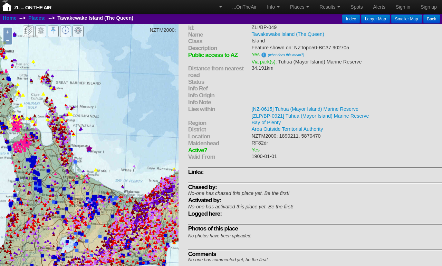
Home (10, 18)
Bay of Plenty (266, 122)
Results (329, 7)
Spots (356, 7)
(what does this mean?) (286, 55)
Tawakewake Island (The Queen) (288, 34)
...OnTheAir (244, 7)
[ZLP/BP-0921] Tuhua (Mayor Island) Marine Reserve (310, 116)
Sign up (429, 7)
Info (273, 7)
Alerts (379, 7)
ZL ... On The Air (32, 7)
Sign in (403, 7)
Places (299, 7)
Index (351, 19)
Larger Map (375, 19)
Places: (37, 18)
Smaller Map (406, 19)
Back (431, 19)
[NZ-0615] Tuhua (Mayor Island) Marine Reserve (305, 109)
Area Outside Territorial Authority (287, 129)
